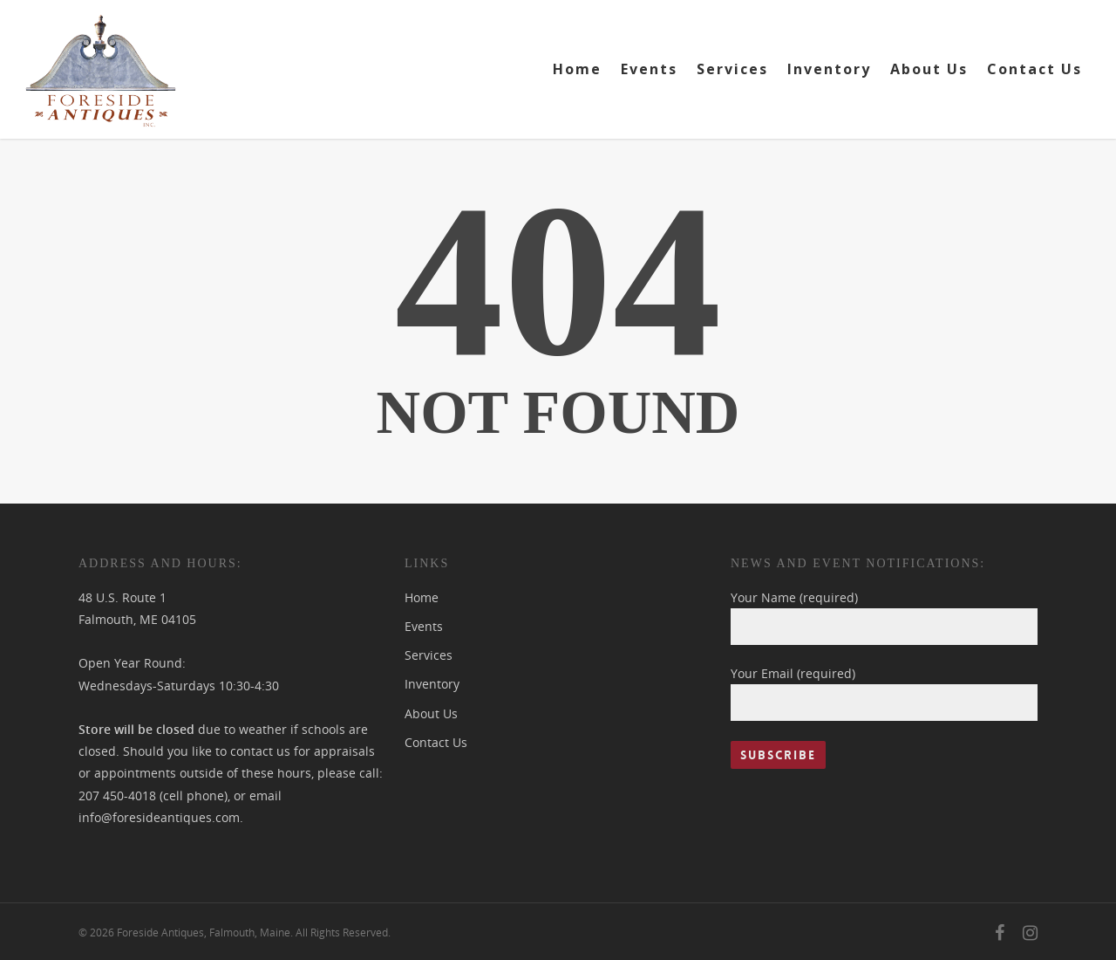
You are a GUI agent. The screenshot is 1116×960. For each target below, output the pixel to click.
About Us (929, 69)
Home (577, 69)
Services (732, 69)
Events (649, 69)
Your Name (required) (884, 617)
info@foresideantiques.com (159, 817)
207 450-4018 (117, 795)
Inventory (829, 69)
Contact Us (1034, 69)
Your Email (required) (884, 693)
